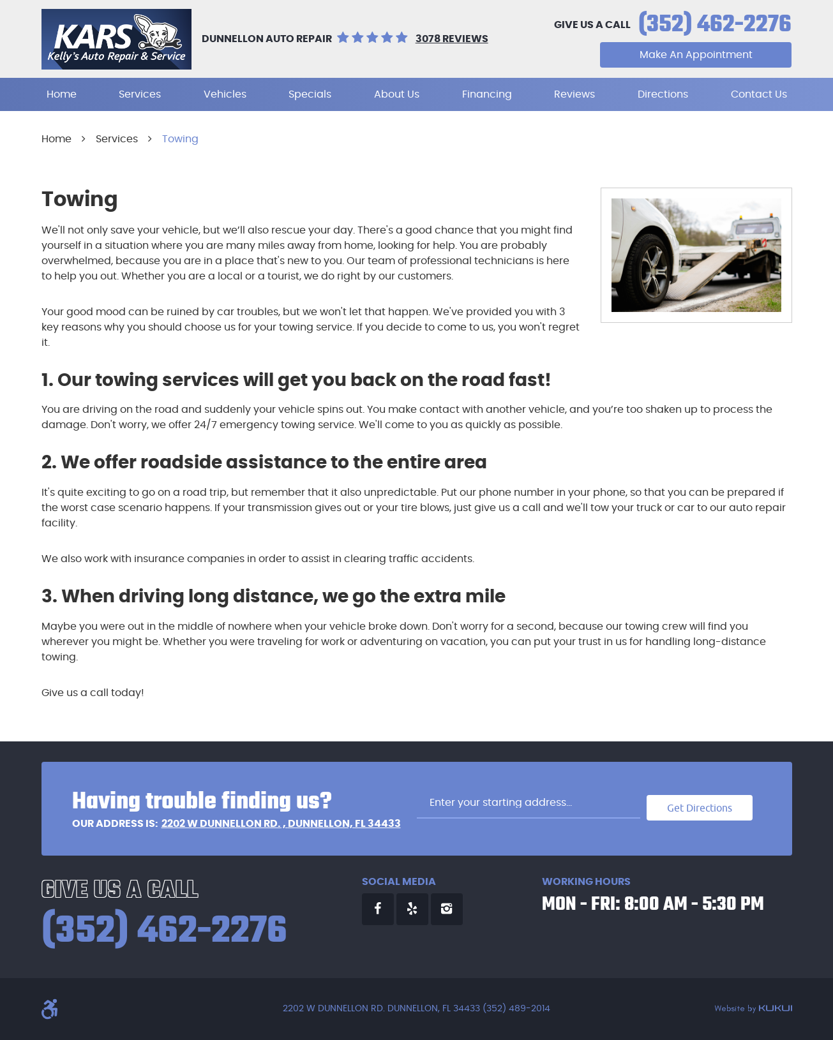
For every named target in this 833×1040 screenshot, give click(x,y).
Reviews (574, 94)
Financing (487, 94)
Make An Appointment (696, 55)
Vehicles (225, 94)
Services (140, 94)
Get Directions (699, 807)
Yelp (412, 909)
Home (62, 94)
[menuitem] (61, 94)
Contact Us (759, 94)
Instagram (447, 909)
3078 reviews (452, 39)
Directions (663, 94)
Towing (180, 139)
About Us (396, 94)
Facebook (378, 909)
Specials (310, 94)
